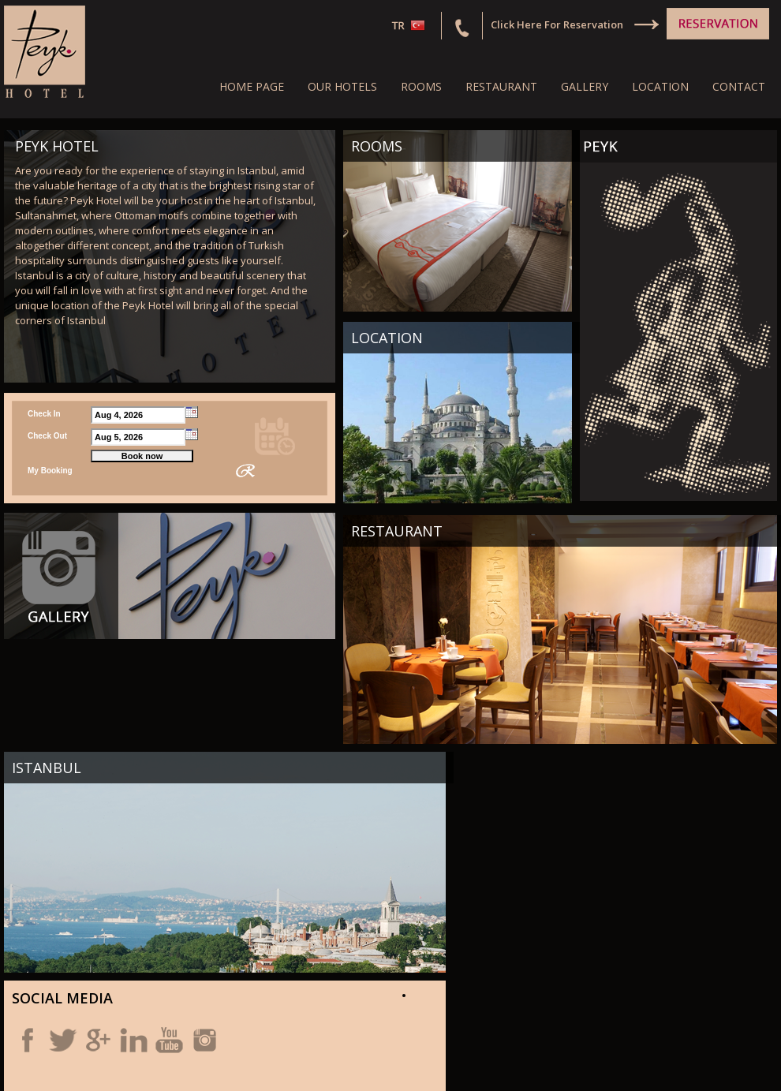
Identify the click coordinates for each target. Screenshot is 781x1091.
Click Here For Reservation (557, 24)
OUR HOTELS (342, 86)
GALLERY (584, 86)
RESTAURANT (501, 86)
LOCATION (660, 86)
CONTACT (738, 86)
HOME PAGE (251, 86)
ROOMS (421, 86)
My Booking (50, 470)
